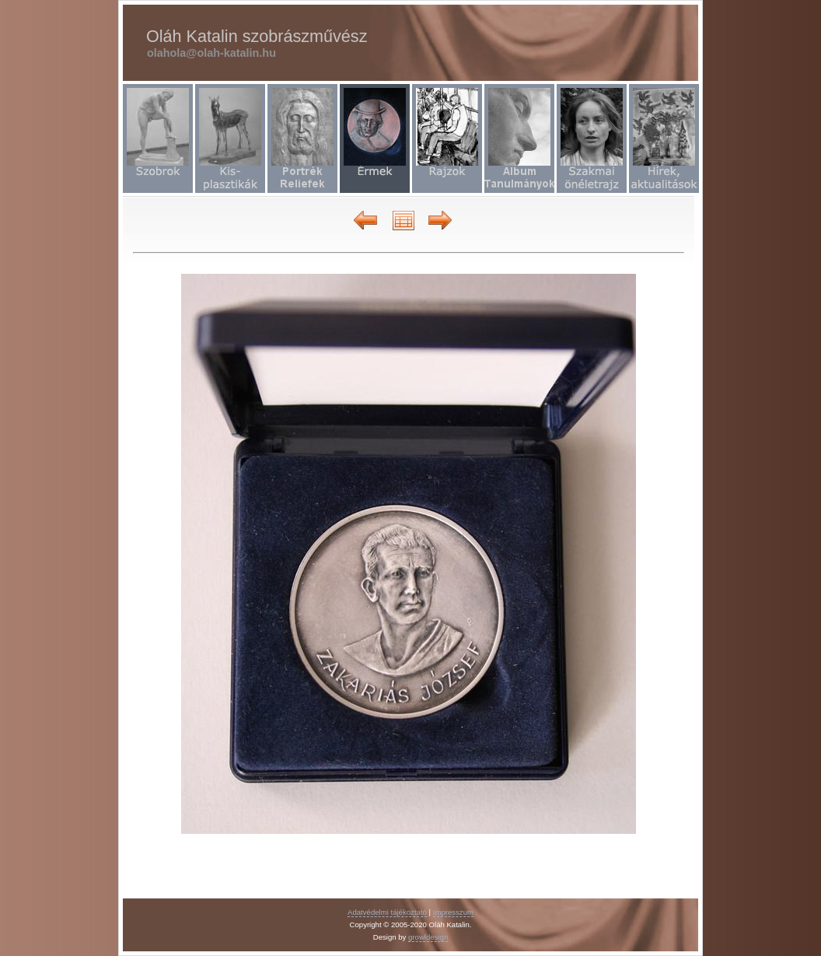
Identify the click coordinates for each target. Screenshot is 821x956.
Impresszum (453, 912)
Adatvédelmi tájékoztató (387, 912)
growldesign (428, 937)
